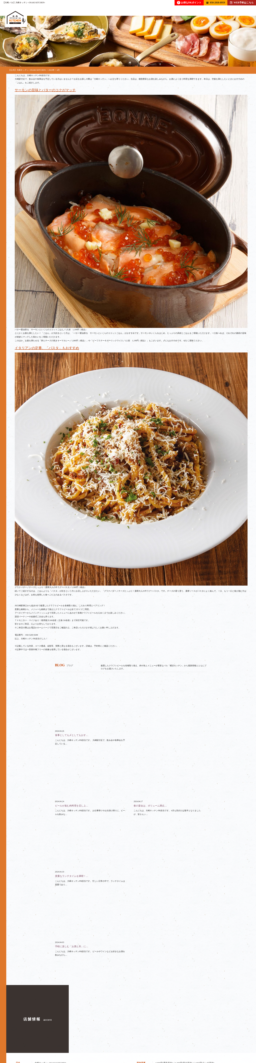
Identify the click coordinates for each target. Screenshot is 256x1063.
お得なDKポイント (189, 2)
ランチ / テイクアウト (116, 1047)
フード (56, 1047)
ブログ (182, 1047)
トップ (18, 1047)
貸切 (91, 1047)
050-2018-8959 (215, 2)
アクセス (202, 1047)
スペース (143, 1047)
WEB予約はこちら (242, 2)
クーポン (163, 1047)
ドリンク (37, 1047)
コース (74, 1047)
